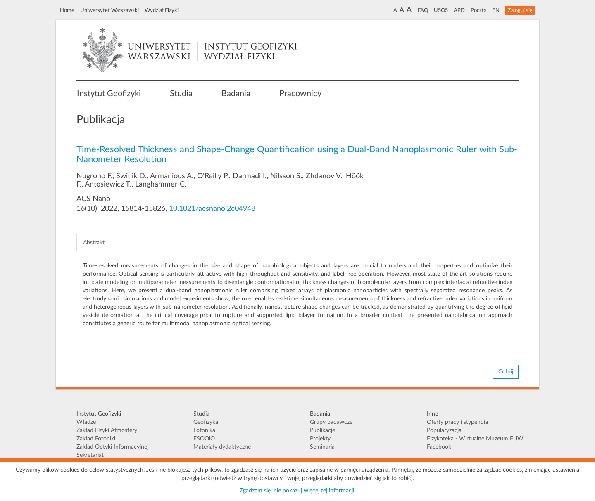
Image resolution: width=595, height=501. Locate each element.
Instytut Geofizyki (109, 94)
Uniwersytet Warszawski (109, 10)
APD (459, 10)
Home (67, 10)
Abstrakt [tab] (94, 243)
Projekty (320, 439)
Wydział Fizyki (161, 10)
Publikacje (322, 430)
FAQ (423, 10)
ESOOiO (204, 439)
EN (496, 10)
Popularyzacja (444, 430)
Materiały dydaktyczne (222, 447)
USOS (441, 10)
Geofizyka (205, 422)
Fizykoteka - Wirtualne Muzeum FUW (475, 439)
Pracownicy (300, 94)
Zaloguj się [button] (520, 10)
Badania (235, 94)
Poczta (478, 10)
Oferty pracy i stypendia (457, 422)
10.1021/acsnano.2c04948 (212, 209)
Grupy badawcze (331, 422)
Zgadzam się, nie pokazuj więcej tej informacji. (297, 491)
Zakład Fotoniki (95, 439)
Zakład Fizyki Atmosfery (106, 430)
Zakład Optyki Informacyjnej (112, 447)
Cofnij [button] (505, 372)
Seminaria (322, 447)
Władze (86, 422)
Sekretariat (90, 455)
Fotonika (204, 430)
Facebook (439, 447)
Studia (181, 94)
